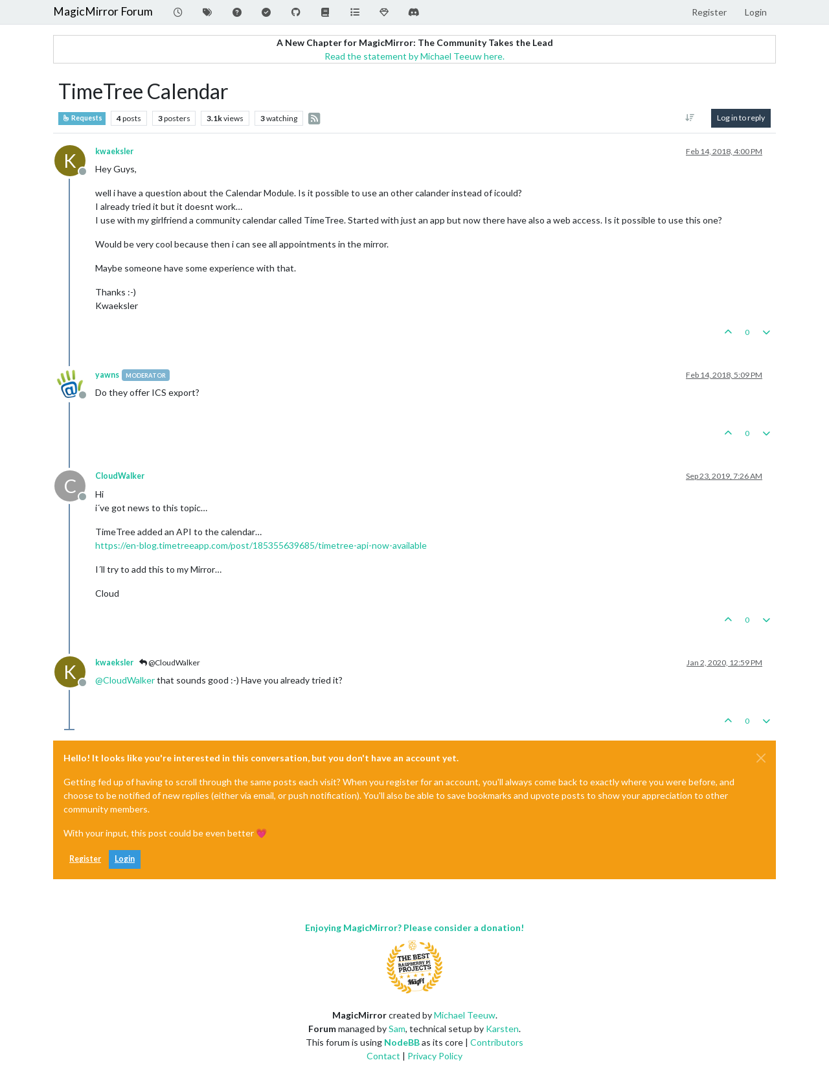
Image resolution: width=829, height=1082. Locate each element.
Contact (383, 1055)
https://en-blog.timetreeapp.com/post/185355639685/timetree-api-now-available (261, 545)
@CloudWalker (169, 662)
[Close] (761, 758)
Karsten (502, 1028)
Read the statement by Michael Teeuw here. (414, 56)
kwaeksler (114, 151)
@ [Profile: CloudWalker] (125, 679)
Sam (397, 1028)
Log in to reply (741, 117)
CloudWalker (119, 476)
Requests (82, 118)
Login (125, 859)
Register (85, 859)
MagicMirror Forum (103, 11)
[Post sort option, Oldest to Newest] (690, 118)
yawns (107, 375)
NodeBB (402, 1042)
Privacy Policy (434, 1055)
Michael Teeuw (464, 1014)
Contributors (496, 1042)
